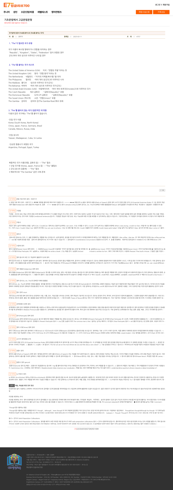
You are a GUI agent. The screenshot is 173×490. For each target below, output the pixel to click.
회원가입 (166, 5)
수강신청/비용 (27, 12)
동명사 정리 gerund (23, 362)
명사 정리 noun (21, 292)
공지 (11, 385)
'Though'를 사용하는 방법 (17, 407)
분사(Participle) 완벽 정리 (25, 315)
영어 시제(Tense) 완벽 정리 (25, 327)
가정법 (18, 211)
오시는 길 (58, 462)
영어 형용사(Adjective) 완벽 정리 (27, 269)
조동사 (18, 222)
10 (95, 429)
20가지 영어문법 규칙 (23, 339)
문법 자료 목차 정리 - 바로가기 (26, 199)
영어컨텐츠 (56, 12)
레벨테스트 (43, 12)
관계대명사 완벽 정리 (23, 304)
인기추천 (12, 199)
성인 (15, 12)
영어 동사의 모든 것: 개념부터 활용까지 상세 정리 (32, 257)
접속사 (18, 234)
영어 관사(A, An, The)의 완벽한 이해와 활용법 (32, 280)
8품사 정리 (20, 350)
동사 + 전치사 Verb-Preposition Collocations (24, 418)
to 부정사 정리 (21, 374)
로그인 (157, 5)
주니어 (6, 12)
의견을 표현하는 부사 (16, 396)
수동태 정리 (20, 246)
